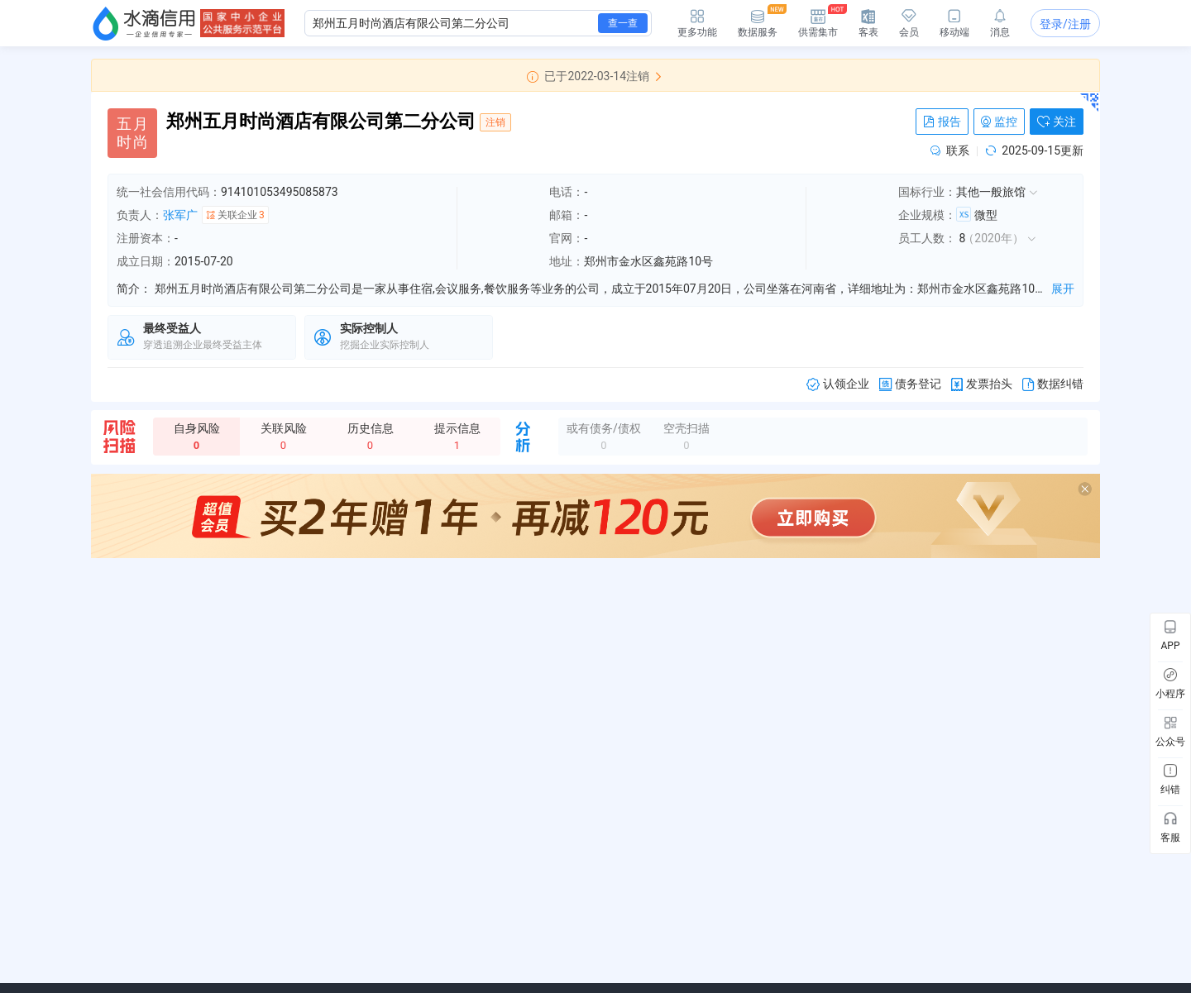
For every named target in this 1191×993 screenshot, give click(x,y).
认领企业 (837, 384)
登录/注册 (1065, 24)
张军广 (180, 215)
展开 (1062, 288)
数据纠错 (1052, 384)
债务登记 (910, 384)
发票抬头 (981, 384)
